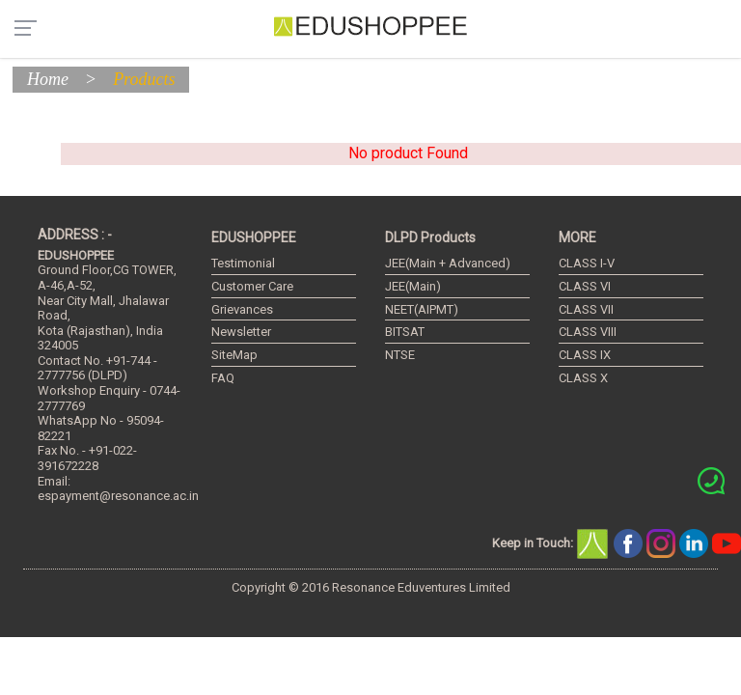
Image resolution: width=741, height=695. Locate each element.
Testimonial (243, 263)
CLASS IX (585, 355)
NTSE (400, 355)
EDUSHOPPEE (253, 237)
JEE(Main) (413, 286)
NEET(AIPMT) (421, 309)
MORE (577, 237)
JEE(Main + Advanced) (447, 263)
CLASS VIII (588, 331)
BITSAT (405, 331)
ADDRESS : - (75, 234)
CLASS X (583, 378)
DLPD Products (430, 237)
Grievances (242, 309)
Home (48, 79)
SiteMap (234, 355)
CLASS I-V (587, 263)
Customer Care (252, 286)
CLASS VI (585, 286)
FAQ (222, 378)
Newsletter (241, 331)
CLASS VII (586, 309)
